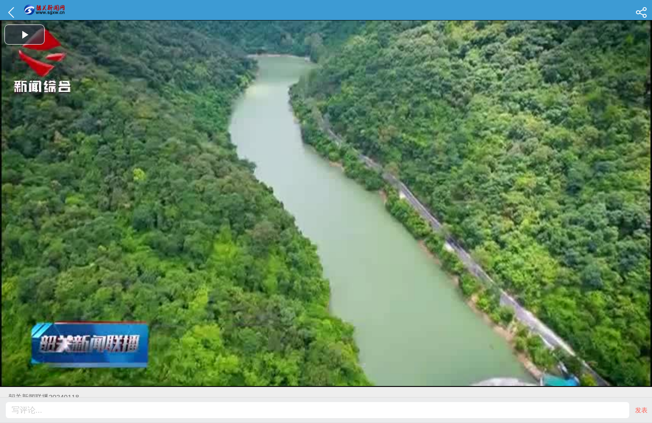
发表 (641, 410)
